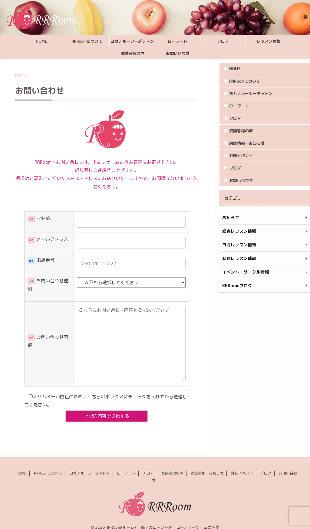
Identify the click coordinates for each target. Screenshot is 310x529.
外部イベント (241, 155)
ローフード (177, 41)
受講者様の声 (132, 53)
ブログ (235, 168)
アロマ (223, 41)
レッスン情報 (268, 41)
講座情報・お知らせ (247, 143)
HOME (41, 41)
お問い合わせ (178, 53)
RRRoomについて (86, 41)
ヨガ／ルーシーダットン (132, 41)
